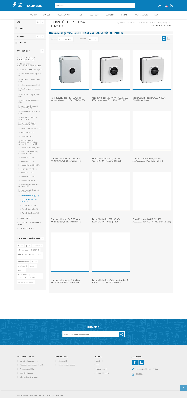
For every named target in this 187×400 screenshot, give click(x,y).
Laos (19, 24)
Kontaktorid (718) (27, 174)
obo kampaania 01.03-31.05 (28, 252)
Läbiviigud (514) (26, 138)
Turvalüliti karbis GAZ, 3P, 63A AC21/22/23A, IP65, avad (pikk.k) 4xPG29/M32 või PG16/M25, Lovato (67, 284)
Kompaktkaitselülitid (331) (30, 167)
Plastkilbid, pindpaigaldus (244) (28, 97)
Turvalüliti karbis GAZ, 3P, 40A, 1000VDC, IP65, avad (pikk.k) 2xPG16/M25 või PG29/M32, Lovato (108, 223)
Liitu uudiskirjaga (121, 336)
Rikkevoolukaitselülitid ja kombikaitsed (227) (28, 154)
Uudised (99, 363)
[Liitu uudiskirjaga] (91, 336)
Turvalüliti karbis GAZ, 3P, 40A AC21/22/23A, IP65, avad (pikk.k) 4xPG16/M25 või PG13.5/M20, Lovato (68, 223)
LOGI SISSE (82, 34)
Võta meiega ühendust (28, 379)
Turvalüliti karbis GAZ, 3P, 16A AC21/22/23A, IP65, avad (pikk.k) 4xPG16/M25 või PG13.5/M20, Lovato (68, 162)
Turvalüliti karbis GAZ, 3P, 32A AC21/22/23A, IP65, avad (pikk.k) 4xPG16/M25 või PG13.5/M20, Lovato (150, 162)
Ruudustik (164, 40)
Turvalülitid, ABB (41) (29, 207)
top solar (21, 272)
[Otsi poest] (95, 6)
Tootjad (21, 38)
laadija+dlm (37, 247)
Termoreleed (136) (27, 178)
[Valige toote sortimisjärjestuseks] (66, 40)
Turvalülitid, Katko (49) (30, 211)
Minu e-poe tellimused (66, 366)
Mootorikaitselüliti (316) (29, 182)
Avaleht (123, 24)
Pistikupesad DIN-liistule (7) (30, 130)
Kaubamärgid (101, 371)
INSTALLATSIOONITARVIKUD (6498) (29, 225)
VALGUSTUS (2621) (27, 230)
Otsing (138, 6)
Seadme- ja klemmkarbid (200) (28, 103)
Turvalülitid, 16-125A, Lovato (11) (28, 202)
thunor (32, 267)
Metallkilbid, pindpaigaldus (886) (29, 82)
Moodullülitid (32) (27, 159)
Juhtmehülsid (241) (27, 134)
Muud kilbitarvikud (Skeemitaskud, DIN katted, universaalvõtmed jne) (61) (28, 144)
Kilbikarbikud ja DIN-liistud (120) (29, 114)
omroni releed (23, 263)
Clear (38, 24)
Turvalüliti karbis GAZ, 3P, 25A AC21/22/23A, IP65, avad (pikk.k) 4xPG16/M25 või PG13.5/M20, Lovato (109, 162)
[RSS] (141, 364)
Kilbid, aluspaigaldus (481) (30, 87)
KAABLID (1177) (25, 220)
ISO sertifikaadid (102, 375)
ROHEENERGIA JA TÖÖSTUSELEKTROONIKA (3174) (29, 66)
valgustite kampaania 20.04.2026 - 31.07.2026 (26, 277)
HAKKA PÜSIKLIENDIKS (108, 34)
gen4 (28, 247)
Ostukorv (170, 6)
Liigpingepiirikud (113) (29, 171)
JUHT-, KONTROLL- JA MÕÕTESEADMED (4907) (26, 60)
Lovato (23, 44)
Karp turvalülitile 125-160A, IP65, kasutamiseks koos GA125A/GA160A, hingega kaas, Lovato (68, 102)
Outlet (34, 263)
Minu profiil (62, 363)
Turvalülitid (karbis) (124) (30, 197)
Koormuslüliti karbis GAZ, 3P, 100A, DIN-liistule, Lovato (149, 100)
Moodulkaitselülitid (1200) (30, 149)
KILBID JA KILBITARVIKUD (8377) (31, 71)
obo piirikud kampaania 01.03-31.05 (29, 257)
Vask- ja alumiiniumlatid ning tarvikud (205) (28, 109)
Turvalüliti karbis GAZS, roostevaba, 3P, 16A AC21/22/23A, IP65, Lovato (110, 283)
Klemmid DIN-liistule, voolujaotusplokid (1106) (27, 126)
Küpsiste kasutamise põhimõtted (32, 366)
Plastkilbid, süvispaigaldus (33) (29, 92)
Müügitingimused (26, 375)
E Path (20, 247)
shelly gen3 (22, 267)
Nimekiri (168, 40)
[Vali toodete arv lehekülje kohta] (93, 40)
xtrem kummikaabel (26, 283)
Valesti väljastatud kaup (29, 363)
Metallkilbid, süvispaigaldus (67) (29, 76)
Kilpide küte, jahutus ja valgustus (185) (27, 120)
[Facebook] (135, 364)
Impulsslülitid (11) (27, 163)
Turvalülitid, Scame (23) (30, 215)
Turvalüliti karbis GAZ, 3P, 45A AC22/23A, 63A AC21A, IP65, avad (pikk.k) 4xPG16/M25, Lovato (152, 223)
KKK (97, 366)
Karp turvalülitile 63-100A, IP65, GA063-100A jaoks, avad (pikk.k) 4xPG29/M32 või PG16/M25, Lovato (110, 102)
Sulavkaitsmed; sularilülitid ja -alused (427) (29, 187)
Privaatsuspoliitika (27, 371)
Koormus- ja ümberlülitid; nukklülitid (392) (28, 193)
